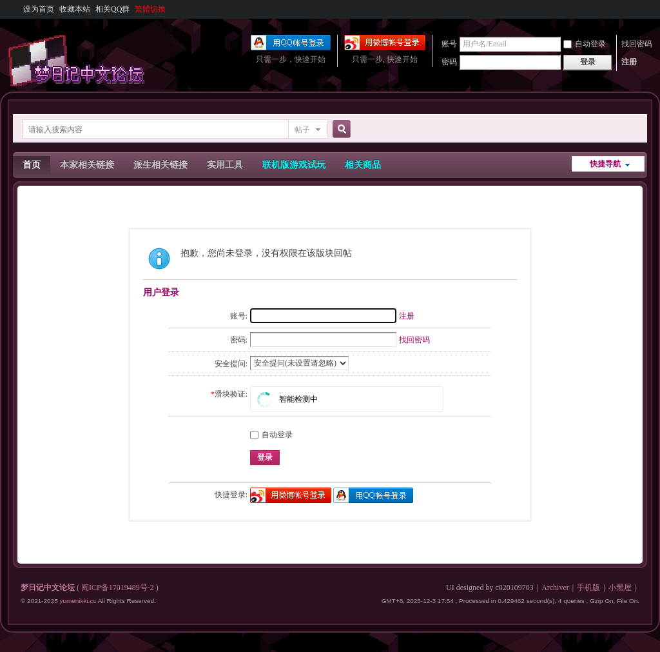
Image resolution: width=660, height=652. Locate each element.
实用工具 (225, 165)
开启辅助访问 (636, 9)
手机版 (588, 587)
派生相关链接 (160, 165)
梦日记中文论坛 (48, 587)
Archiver (555, 587)
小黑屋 (620, 587)
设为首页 (38, 9)
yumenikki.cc (77, 600)
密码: (239, 339)
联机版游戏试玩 (293, 165)
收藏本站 (74, 9)
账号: (239, 316)
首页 (32, 165)
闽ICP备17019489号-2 (117, 587)
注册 (629, 61)
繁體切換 (150, 9)
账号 (449, 43)
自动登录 (584, 43)
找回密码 (636, 43)
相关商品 (363, 165)
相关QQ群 (112, 9)
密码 (449, 61)
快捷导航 (605, 163)
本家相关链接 (87, 165)
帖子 (302, 129)
